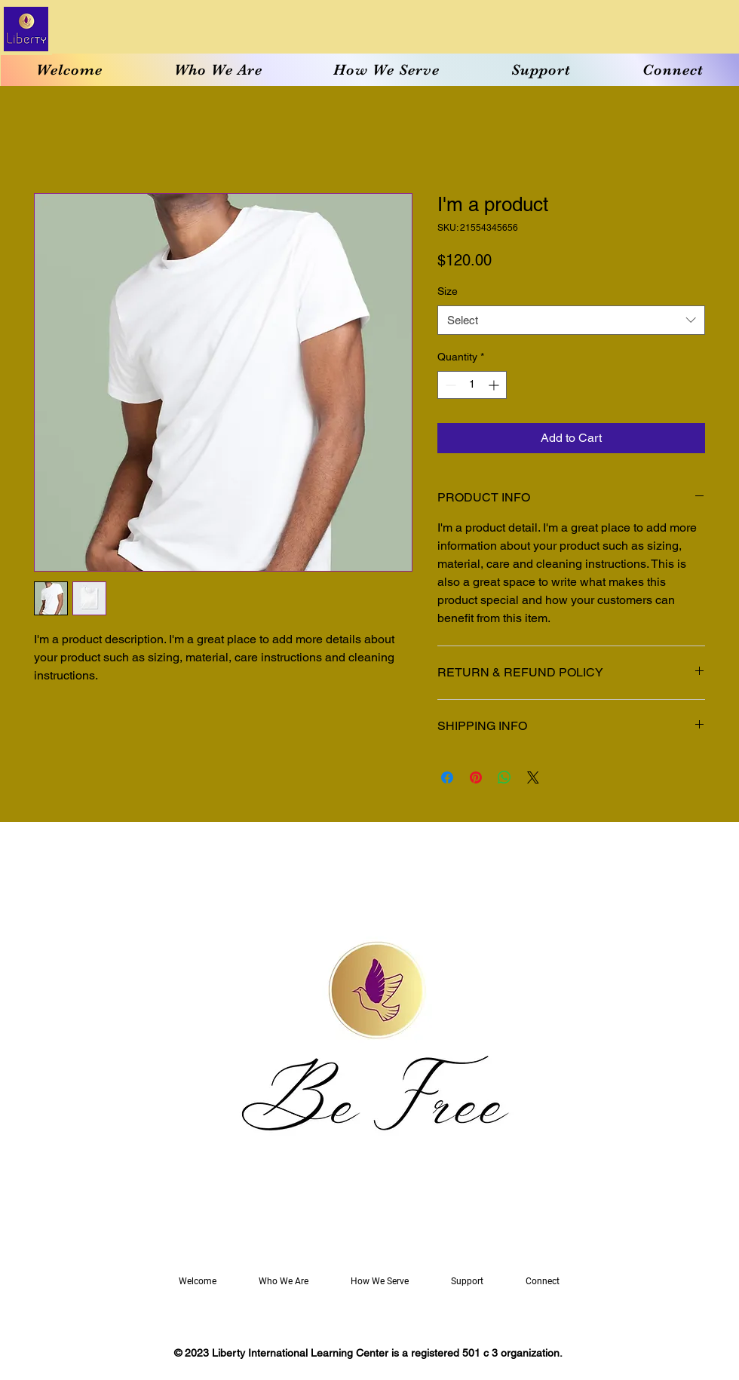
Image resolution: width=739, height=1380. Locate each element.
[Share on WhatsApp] (504, 777)
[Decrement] (449, 385)
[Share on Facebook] (447, 777)
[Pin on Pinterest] (476, 777)
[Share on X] (533, 777)
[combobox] (571, 320)
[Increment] (495, 385)
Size (447, 291)
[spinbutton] (472, 385)
